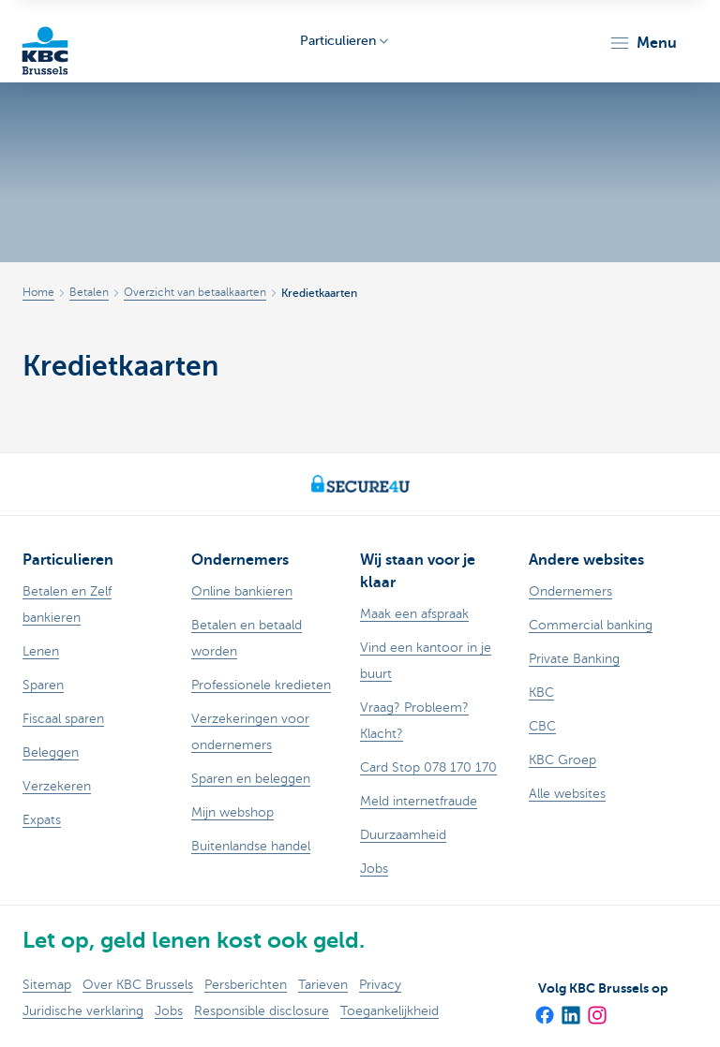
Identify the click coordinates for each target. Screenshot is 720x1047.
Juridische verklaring (82, 1011)
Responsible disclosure (261, 1011)
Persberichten (245, 985)
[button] (642, 43)
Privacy (380, 985)
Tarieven (323, 985)
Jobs (169, 1011)
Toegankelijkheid (389, 1011)
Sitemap (46, 985)
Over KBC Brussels (137, 985)
